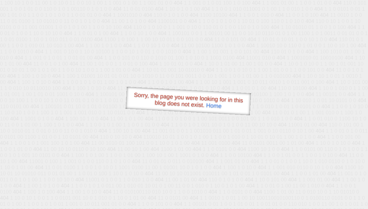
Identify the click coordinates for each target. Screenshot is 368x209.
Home (214, 105)
